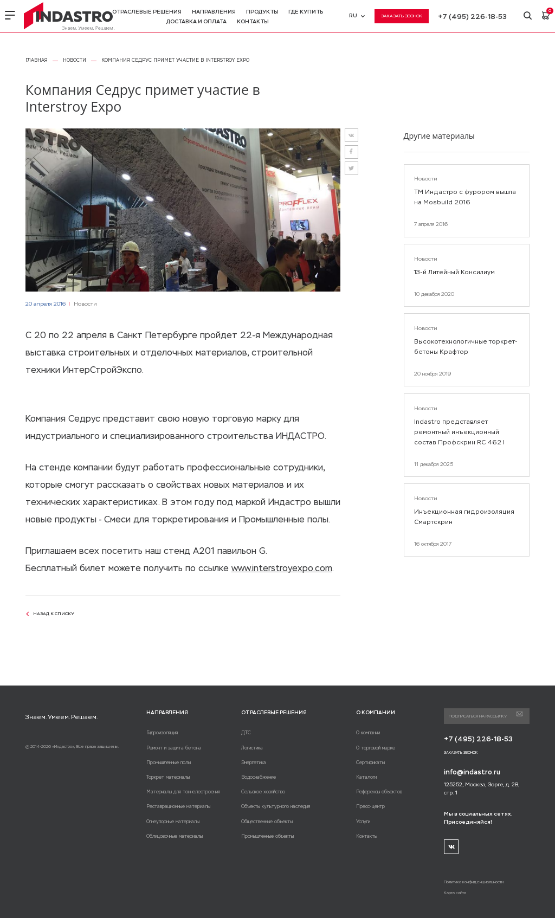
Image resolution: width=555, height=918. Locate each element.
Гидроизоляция (162, 732)
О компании (368, 732)
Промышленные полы (168, 762)
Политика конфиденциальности (474, 882)
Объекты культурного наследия (275, 806)
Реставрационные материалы (178, 806)
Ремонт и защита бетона (173, 748)
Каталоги (366, 777)
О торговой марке (375, 748)
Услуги (363, 821)
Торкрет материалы (168, 777)
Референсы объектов (379, 791)
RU (356, 15)
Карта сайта (455, 892)
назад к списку (49, 613)
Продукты (262, 11)
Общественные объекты (267, 821)
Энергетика (253, 762)
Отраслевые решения (147, 11)
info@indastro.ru (472, 772)
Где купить (305, 11)
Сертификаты (370, 762)
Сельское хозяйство (263, 791)
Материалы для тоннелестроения (183, 791)
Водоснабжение (258, 777)
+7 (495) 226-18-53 (472, 16)
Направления (214, 11)
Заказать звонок (401, 15)
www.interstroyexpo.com (281, 568)
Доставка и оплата (196, 21)
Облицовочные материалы (174, 836)
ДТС (246, 732)
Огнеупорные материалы (172, 821)
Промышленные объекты (267, 836)
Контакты (253, 21)
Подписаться (519, 714)
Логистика (252, 748)
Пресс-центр (370, 806)
